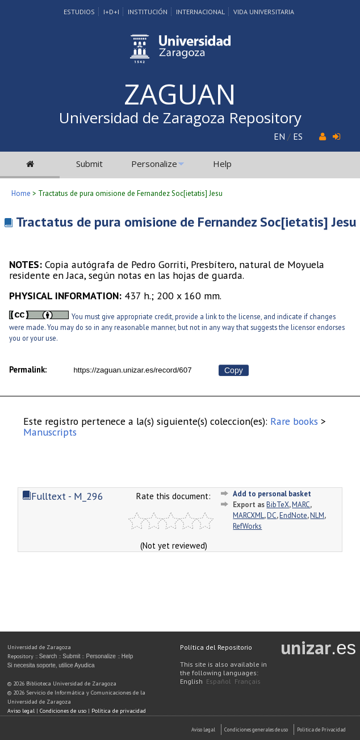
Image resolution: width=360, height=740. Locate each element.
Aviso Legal (203, 729)
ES (298, 136)
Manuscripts (50, 431)
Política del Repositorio (216, 647)
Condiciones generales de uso (256, 729)
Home (21, 193)
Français (248, 681)
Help (222, 163)
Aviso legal (21, 710)
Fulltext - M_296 (62, 496)
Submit (89, 163)
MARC (301, 504)
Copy (233, 370)
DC (272, 515)
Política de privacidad (118, 710)
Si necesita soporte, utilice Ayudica (51, 665)
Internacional (200, 11)
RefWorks (247, 526)
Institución (148, 11)
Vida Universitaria (263, 11)
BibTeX (277, 504)
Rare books (294, 421)
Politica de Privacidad (321, 729)
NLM (317, 515)
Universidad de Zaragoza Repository (180, 117)
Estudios (79, 11)
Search (48, 656)
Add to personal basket (272, 494)
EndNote (293, 515)
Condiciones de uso (63, 710)
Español (218, 681)
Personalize (154, 163)
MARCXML (248, 515)
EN (279, 136)
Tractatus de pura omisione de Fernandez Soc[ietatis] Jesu (186, 222)
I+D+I (111, 11)
